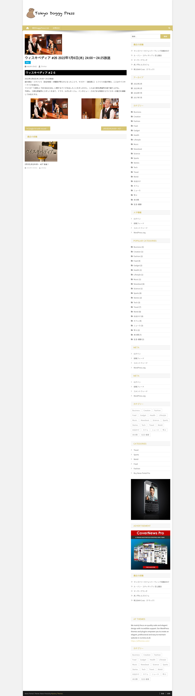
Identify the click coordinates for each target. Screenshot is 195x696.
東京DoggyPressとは (40, 28)
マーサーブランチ (140, 60)
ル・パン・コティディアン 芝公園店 (148, 55)
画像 (168, 693)
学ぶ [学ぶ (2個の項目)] (164, 430)
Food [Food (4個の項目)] (134, 415)
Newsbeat (138, 149)
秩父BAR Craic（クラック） (144, 69)
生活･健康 (138, 204)
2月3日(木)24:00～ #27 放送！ (115, 128)
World (136, 176)
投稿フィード (139, 223)
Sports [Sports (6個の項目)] (165, 420)
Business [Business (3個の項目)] (136, 410)
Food (136, 126)
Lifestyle (137, 139)
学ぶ (27, 62)
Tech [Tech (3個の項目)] (144, 425)
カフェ (136, 186)
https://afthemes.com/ (140, 641)
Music (136, 144)
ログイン (137, 218)
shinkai (44, 66)
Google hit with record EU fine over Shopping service (39, 128)
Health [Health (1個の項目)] (152, 415)
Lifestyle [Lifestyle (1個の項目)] (162, 415)
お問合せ (56, 28)
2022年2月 (138, 83)
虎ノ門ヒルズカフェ (141, 64)
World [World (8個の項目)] (160, 425)
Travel (136, 172)
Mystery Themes (57, 693)
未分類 (136, 199)
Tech (136, 167)
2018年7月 (138, 93)
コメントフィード (141, 228)
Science (137, 153)
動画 (162, 693)
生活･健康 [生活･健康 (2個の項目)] (145, 434)
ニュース (137, 190)
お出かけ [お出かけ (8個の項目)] (135, 430)
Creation (137, 116)
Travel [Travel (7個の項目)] (151, 425)
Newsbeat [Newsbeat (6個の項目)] (145, 420)
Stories (136, 162)
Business (137, 112)
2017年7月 (138, 97)
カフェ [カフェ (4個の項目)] (145, 430)
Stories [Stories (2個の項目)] (135, 425)
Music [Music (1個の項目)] (134, 420)
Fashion (137, 121)
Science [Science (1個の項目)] (156, 420)
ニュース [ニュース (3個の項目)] (155, 430)
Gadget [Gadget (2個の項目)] (143, 415)
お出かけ (137, 181)
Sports (136, 158)
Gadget (137, 130)
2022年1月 (138, 88)
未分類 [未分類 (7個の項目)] (135, 434)
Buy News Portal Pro (142, 473)
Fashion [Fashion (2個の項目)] (157, 410)
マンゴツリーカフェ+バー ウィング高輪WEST (151, 51)
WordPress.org (140, 232)
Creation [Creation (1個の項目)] (147, 410)
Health (136, 135)
